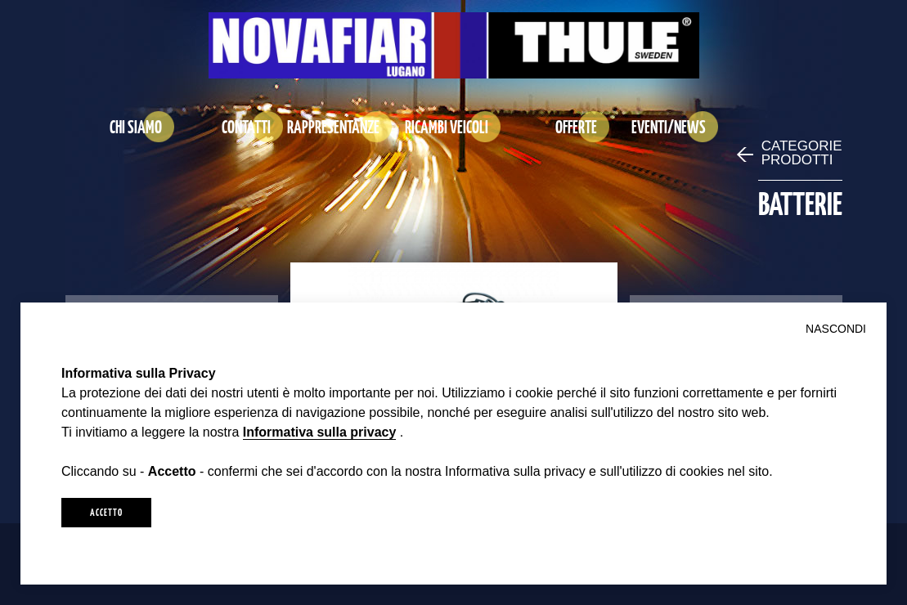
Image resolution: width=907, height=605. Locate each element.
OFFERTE (576, 126)
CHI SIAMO (136, 126)
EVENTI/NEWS (668, 126)
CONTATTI (246, 126)
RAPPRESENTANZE (333, 126)
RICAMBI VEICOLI (446, 126)
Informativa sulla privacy (320, 432)
